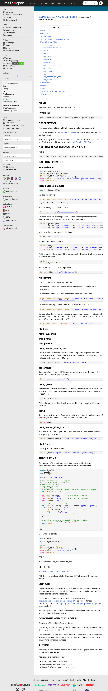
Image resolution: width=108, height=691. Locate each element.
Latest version (10, 170)
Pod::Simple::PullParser (66, 132)
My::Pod (50, 470)
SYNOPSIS (44, 33)
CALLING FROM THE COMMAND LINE (55, 39)
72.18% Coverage (11, 66)
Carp (4, 86)
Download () (13, 27)
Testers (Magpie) (11, 61)
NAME (42, 30)
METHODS (44, 51)
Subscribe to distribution (14, 125)
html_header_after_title (52, 77)
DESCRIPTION (45, 36)
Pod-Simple (9, 12)
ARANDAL (8, 207)
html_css (46, 53)
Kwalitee (8, 63)
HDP (6, 214)
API (75, 3)
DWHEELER (9, 210)
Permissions (10, 123)
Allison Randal (10, 228)
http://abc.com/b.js (84, 225)
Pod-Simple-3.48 (66, 17)
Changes (8, 35)
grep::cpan (49, 3)
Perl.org (91, 680)
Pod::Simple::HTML (51, 171)
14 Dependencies (10, 83)
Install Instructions (12, 128)
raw (12, 30)
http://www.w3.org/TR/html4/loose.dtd (59, 300)
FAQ (64, 3)
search (6, 135)
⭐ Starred (84, 17)
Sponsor (40, 3)
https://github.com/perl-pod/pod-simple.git (78, 603)
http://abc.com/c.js (84, 227)
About (32, 3)
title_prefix (47, 59)
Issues (7, 48)
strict (46, 472)
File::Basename (8, 94)
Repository (9, 45)
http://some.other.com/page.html (56, 482)
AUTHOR (43, 94)
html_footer (47, 79)
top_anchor (47, 68)
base (45, 477)
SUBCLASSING (45, 82)
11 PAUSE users (8, 181)
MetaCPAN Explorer (12, 120)
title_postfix (47, 62)
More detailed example (52, 48)
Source (8, 30)
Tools (70, 3)
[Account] (100, 3)
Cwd (4, 91)
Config (5, 89)
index (45, 74)
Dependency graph (10, 111)
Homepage (9, 43)
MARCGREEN (9, 220)
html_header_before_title (53, 65)
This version (9, 167)
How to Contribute (12, 50)
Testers (8, 58)
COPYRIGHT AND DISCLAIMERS (52, 91)
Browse (8, 33)
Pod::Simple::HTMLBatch (82, 142)
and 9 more (7, 99)
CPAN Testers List (9, 108)
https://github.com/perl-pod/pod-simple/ (57, 600)
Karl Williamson (10, 199)
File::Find (6, 96)
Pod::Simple (44, 571)
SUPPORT (44, 88)
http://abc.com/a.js (67, 212)
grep (6, 143)
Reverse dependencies (11, 105)
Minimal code (48, 45)
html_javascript (49, 56)
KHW (6, 217)
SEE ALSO (43, 85)
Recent (58, 3)
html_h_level (47, 71)
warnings (47, 474)
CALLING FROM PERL (48, 42)
